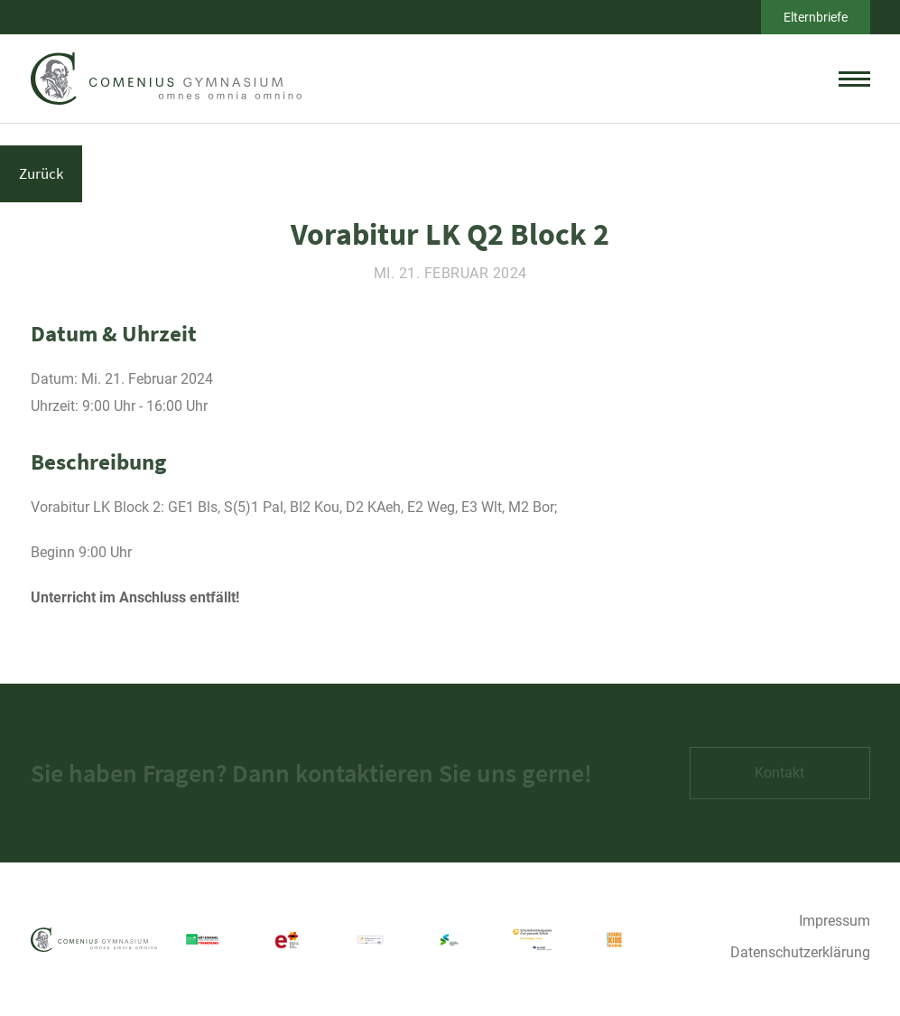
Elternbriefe (816, 17)
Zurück (41, 173)
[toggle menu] (854, 78)
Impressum (834, 920)
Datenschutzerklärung (800, 952)
